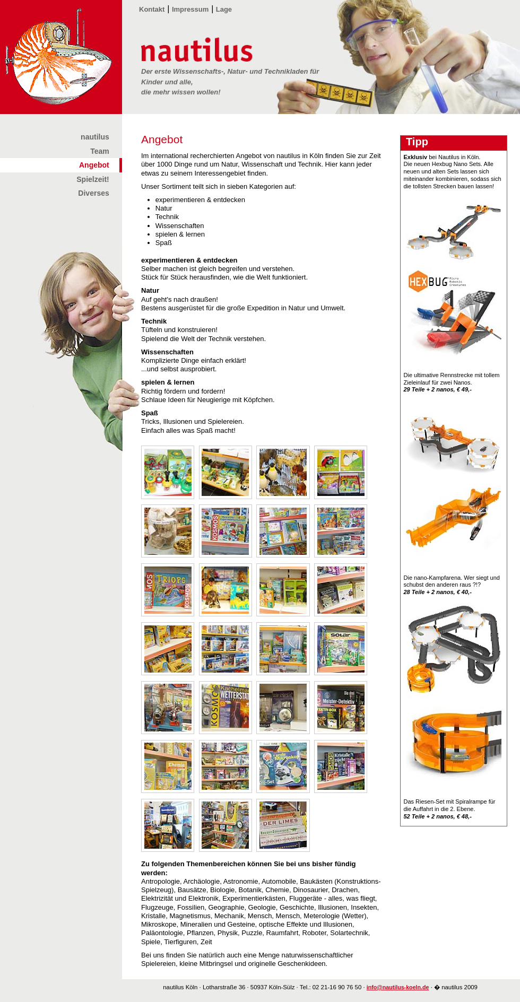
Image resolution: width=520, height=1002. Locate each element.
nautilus (95, 137)
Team (99, 151)
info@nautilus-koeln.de (398, 987)
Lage (224, 9)
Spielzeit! (92, 179)
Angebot (94, 165)
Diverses (93, 193)
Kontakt (151, 9)
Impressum (190, 9)
